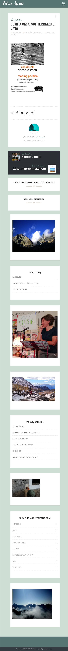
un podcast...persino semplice (25, 432)
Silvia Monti (13, 3)
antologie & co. (19, 289)
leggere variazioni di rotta (24, 457)
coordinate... (18, 426)
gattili (35, 549)
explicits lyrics (39, 166)
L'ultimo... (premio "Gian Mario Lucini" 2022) (29, 169)
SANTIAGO (35, 536)
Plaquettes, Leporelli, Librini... (25, 283)
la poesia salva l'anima (22, 445)
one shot (16, 451)
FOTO (35, 530)
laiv (35, 561)
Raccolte (16, 277)
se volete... (17, 20)
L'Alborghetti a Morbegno (31, 157)
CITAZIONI (35, 524)
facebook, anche (20, 438)
